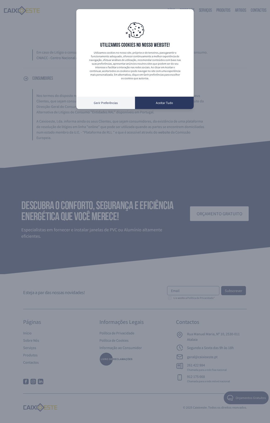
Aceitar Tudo (164, 103)
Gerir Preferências (106, 103)
